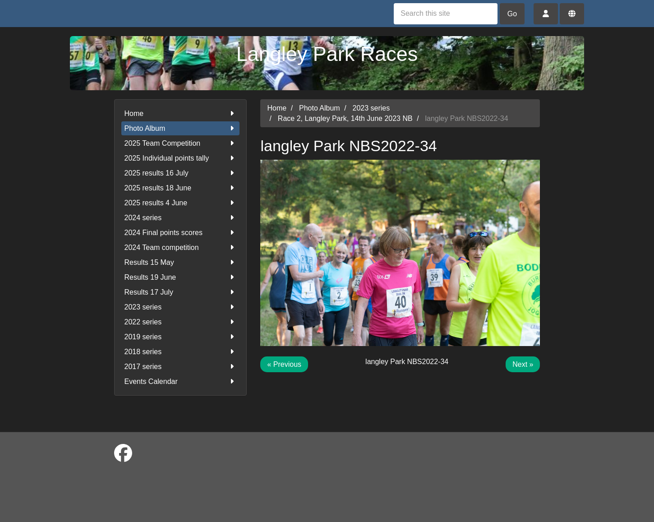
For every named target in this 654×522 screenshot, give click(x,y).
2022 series (180, 322)
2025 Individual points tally (180, 158)
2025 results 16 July (180, 173)
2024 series (180, 217)
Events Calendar (180, 381)
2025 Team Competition (180, 143)
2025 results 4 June (180, 203)
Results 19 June (180, 277)
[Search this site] (445, 13)
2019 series (180, 337)
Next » (522, 364)
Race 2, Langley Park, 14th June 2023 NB (345, 118)
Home (180, 113)
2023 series (180, 307)
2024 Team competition (180, 247)
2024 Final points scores (180, 232)
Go (512, 14)
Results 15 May (180, 262)
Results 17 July (180, 292)
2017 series (180, 366)
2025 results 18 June (180, 188)
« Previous (284, 364)
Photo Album (180, 128)
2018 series (180, 351)
